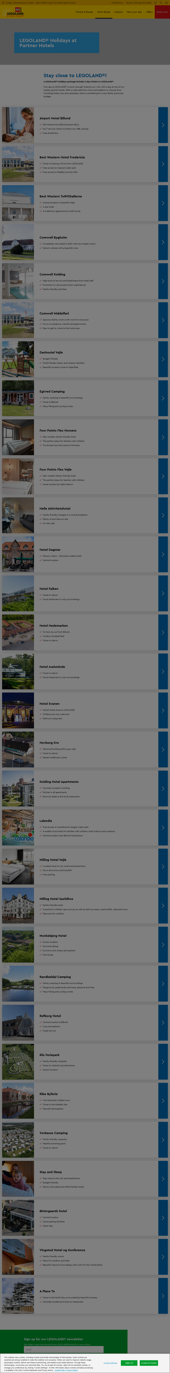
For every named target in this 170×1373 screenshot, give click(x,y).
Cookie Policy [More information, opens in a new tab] (60, 1370)
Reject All (129, 1363)
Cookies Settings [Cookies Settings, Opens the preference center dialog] (110, 1363)
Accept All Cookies (148, 1363)
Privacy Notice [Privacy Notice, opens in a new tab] (72, 1370)
